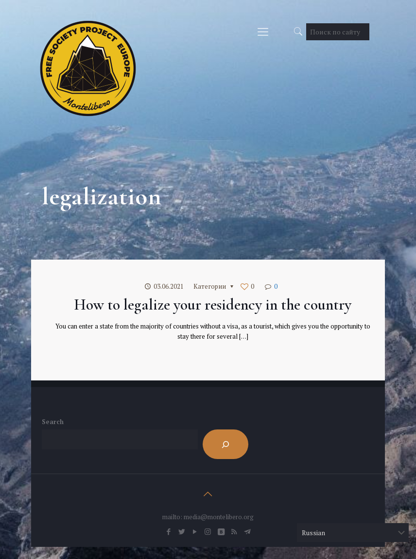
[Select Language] (353, 532)
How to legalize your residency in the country (212, 304)
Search (53, 421)
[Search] (225, 444)
